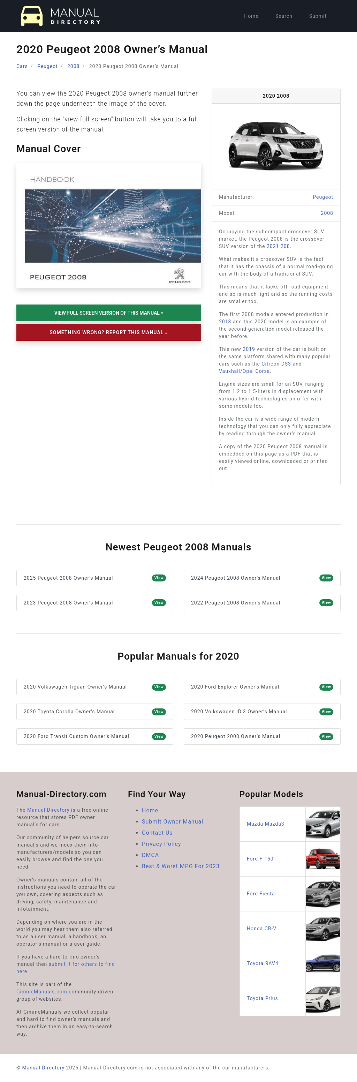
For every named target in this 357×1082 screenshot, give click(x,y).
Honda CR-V (293, 928)
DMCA (150, 855)
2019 (249, 349)
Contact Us (157, 832)
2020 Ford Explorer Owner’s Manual (262, 687)
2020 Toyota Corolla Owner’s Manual (95, 711)
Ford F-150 (293, 859)
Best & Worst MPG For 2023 (181, 866)
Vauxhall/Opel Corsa (244, 371)
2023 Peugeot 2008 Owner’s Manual (95, 602)
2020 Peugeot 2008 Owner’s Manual (262, 736)
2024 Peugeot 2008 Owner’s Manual (262, 577)
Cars (22, 66)
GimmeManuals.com (41, 991)
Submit (318, 16)
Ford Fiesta (293, 894)
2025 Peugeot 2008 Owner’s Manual (95, 577)
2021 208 (278, 246)
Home (251, 16)
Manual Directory (48, 810)
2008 (73, 66)
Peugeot (47, 66)
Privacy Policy (161, 844)
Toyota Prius (293, 998)
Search (284, 16)
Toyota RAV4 (293, 963)
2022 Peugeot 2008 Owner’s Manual (262, 602)
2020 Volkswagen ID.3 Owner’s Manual (262, 711)
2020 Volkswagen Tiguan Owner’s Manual (95, 687)
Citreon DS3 (276, 364)
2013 (225, 321)
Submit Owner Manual (172, 821)
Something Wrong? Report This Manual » (109, 332)
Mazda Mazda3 (293, 824)
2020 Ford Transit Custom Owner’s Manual (95, 736)
